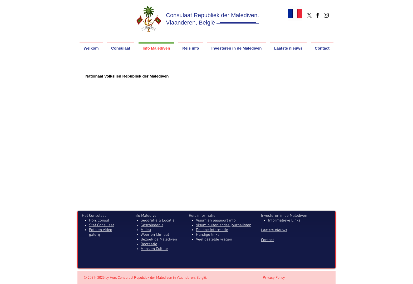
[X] (309, 15)
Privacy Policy (273, 278)
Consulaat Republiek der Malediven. (212, 15)
